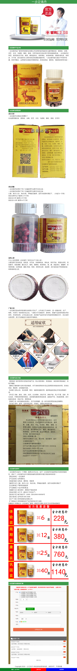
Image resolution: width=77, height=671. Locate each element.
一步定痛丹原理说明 (14, 110)
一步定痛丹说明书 (13, 469)
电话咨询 (61, 669)
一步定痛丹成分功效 (14, 378)
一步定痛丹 (29, 666)
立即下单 (38, 669)
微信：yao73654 (15, 669)
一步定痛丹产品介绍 (14, 48)
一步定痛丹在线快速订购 (15, 583)
